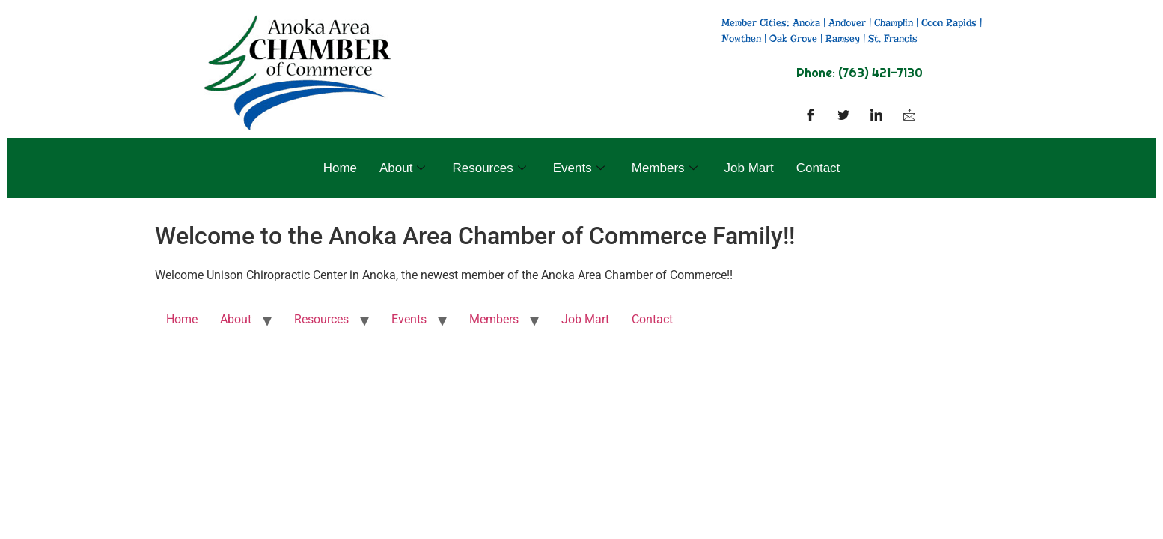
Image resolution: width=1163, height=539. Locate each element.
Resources (488, 168)
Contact (818, 168)
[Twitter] (843, 116)
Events (579, 168)
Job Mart (749, 168)
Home (340, 168)
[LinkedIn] (876, 116)
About (402, 168)
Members (665, 168)
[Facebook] (810, 116)
